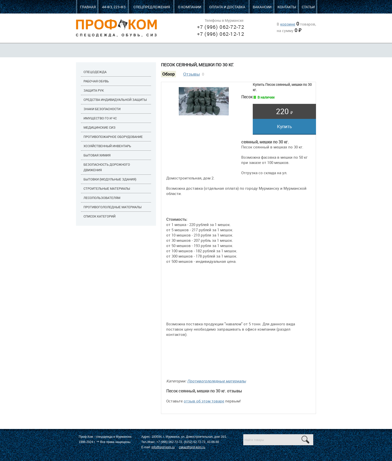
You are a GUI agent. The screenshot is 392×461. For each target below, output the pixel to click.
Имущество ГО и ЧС (100, 118)
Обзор (168, 74)
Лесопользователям (102, 197)
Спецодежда (95, 72)
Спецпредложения (152, 7)
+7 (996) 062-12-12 (220, 34)
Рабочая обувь (96, 81)
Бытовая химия (97, 155)
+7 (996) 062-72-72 (220, 27)
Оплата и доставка (227, 7)
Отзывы (191, 74)
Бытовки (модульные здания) (110, 179)
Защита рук (94, 90)
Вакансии (262, 7)
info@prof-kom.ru (163, 447)
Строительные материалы (107, 188)
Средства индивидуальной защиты (115, 99)
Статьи (308, 7)
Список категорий (100, 216)
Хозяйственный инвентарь (107, 146)
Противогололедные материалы (113, 207)
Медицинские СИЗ (100, 127)
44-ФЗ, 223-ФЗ (114, 7)
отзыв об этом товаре (204, 400)
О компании (189, 7)
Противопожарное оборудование (113, 136)
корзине (287, 24)
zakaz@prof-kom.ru (192, 447)
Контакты (287, 7)
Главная (88, 7)
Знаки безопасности (102, 109)
